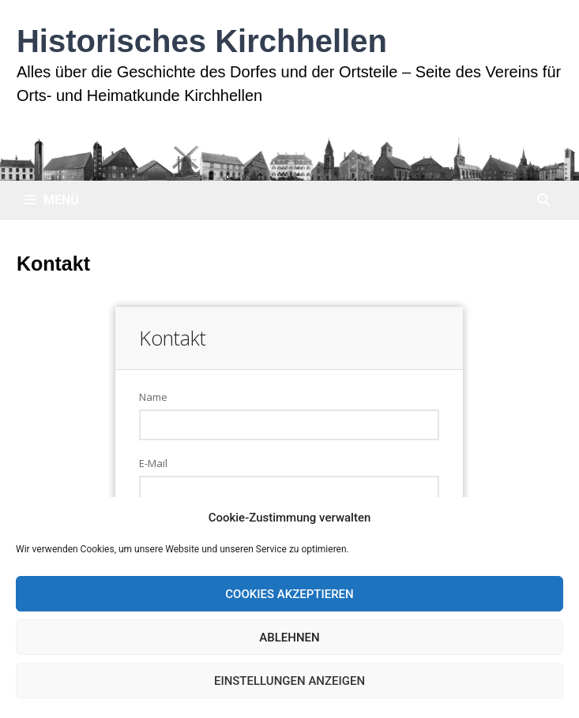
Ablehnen (289, 637)
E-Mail (153, 463)
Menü (51, 200)
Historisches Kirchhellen (202, 41)
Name (153, 397)
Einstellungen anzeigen (289, 681)
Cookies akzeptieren (289, 594)
